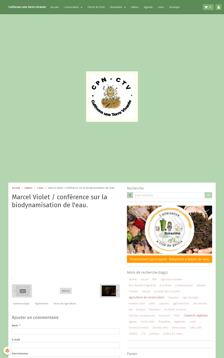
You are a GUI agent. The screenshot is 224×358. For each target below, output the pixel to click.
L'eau (40, 187)
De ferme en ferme (175, 309)
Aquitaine (173, 297)
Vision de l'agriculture (65, 303)
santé (152, 303)
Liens (161, 7)
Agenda (148, 7)
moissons (164, 315)
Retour (66, 290)
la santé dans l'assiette (167, 291)
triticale (146, 291)
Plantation (155, 309)
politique (154, 333)
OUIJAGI (133, 333)
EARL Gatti (196, 327)
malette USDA (137, 303)
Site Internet (20, 353)
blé (130, 309)
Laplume (164, 303)
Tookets (133, 291)
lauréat (133, 279)
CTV (143, 333)
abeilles (201, 285)
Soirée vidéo (148, 321)
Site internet (200, 303)
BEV (154, 279)
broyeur (140, 309)
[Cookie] (8, 351)
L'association (72, 7)
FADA (177, 315)
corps (193, 321)
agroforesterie (181, 303)
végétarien (180, 321)
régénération (41, 303)
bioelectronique (21, 303)
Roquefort (164, 321)
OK (208, 195)
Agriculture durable (171, 279)
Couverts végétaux (196, 315)
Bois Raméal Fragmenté (142, 285)
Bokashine (116, 7)
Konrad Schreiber (139, 327)
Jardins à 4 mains (173, 333)
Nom (15, 325)
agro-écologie (190, 297)
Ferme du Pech (96, 7)
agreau (133, 321)
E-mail (16, 339)
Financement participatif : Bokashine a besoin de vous (169, 259)
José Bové (165, 285)
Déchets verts (160, 327)
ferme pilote (179, 327)
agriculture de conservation (146, 297)
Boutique (174, 7)
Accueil (54, 7)
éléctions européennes (142, 315)
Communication (184, 285)
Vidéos (135, 7)
